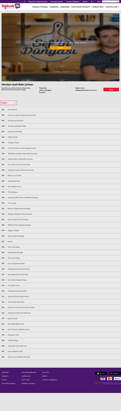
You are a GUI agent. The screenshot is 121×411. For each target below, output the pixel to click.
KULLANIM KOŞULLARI (29, 372)
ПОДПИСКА (54, 7)
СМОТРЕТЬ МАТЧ (112, 7)
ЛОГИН (60, 48)
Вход (111, 90)
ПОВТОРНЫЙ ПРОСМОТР (80, 7)
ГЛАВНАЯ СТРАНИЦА (40, 7)
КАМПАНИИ (64, 7)
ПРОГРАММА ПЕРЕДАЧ (8, 383)
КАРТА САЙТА (26, 380)
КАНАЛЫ (4, 380)
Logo (11, 6)
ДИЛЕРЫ (44, 376)
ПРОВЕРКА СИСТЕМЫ (28, 383)
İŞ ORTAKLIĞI (26, 376)
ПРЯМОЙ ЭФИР (98, 7)
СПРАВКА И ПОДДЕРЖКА (49, 380)
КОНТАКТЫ (45, 372)
